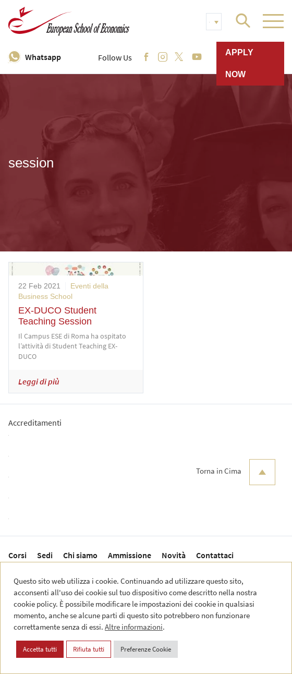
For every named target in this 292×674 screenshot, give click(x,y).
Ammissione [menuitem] (129, 555)
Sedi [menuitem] (45, 555)
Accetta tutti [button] (40, 649)
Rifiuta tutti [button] (88, 649)
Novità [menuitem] (174, 555)
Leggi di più (38, 381)
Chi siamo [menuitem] (80, 555)
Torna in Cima (235, 472)
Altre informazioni (134, 627)
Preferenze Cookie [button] (145, 649)
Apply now (239, 63)
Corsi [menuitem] (17, 555)
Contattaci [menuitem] (215, 555)
